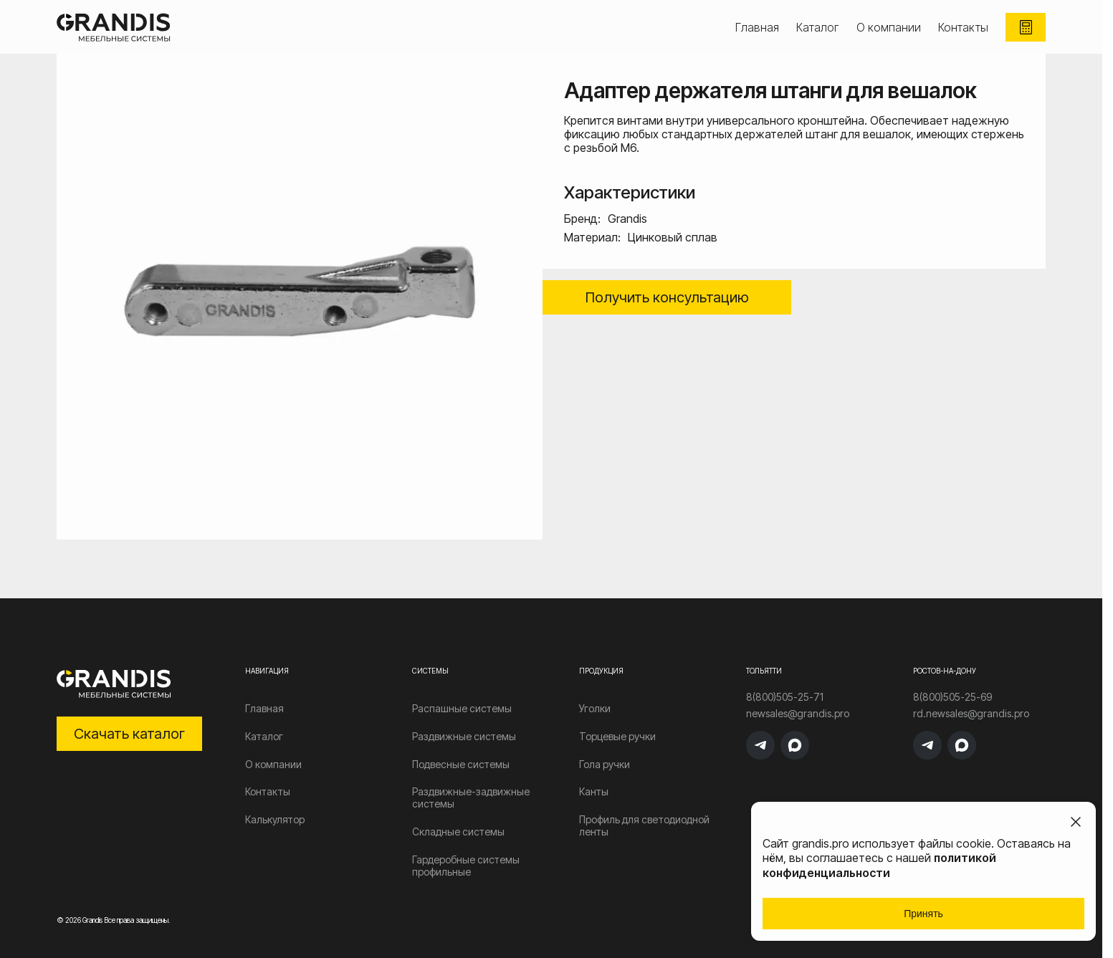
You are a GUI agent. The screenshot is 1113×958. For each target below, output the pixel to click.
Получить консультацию (667, 297)
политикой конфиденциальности (879, 865)
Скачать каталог (129, 733)
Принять (923, 913)
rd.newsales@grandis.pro (971, 713)
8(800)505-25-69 (952, 697)
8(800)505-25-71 (784, 697)
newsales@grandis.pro (797, 713)
